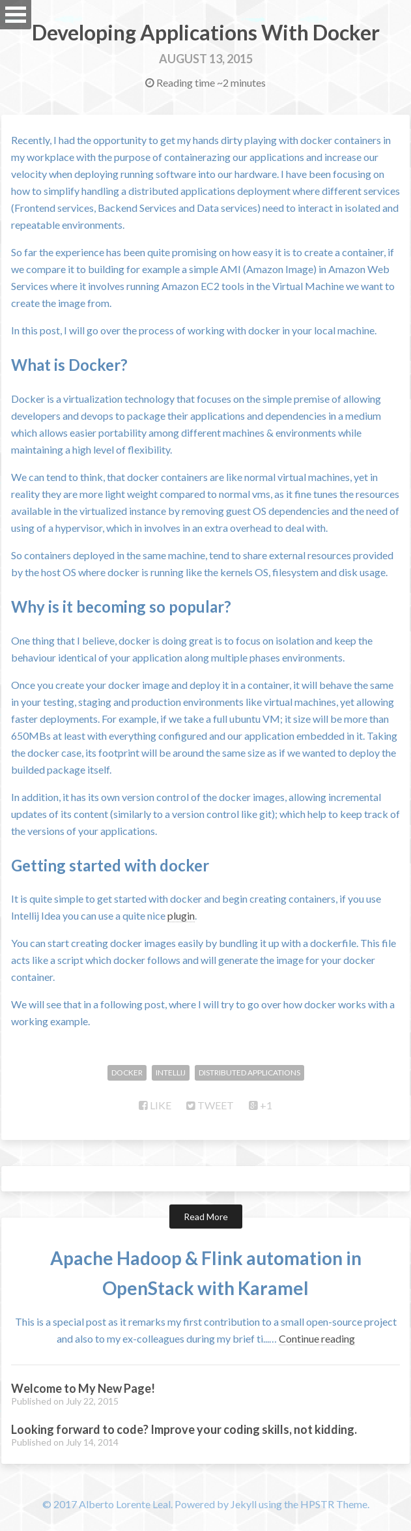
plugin (181, 915)
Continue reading (317, 1338)
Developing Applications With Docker (206, 32)
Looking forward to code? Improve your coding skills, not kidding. (184, 1429)
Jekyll (244, 1504)
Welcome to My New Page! (83, 1388)
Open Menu (15, 14)
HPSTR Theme (333, 1504)
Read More (206, 1216)
